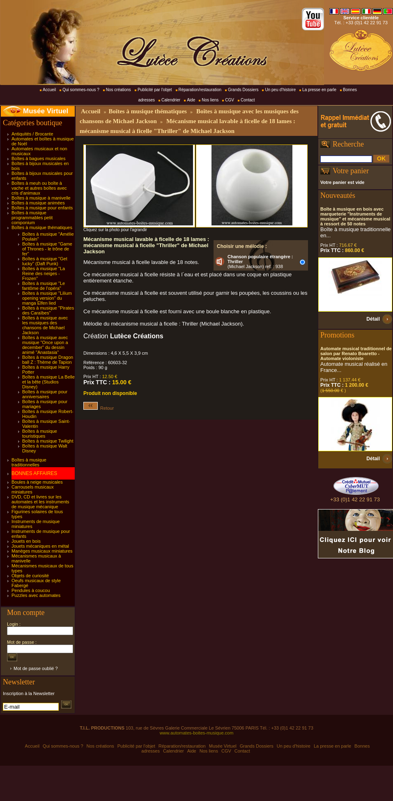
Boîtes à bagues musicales (38, 158)
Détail (373, 319)
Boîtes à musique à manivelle (41, 197)
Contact (248, 100)
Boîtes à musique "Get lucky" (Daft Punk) (44, 261)
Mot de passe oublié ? (36, 668)
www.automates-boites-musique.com (197, 732)
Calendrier (170, 100)
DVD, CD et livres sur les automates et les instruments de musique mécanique (40, 501)
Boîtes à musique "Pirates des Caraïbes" (48, 310)
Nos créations (118, 89)
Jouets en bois (26, 541)
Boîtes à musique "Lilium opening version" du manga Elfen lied (47, 298)
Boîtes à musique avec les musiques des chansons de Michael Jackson (45, 325)
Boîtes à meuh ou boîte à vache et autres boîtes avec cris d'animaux (39, 188)
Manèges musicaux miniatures (42, 551)
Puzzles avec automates (35, 595)
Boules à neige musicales (37, 482)
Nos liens (210, 100)
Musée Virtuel (45, 111)
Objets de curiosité (30, 575)
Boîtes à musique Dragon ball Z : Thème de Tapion (47, 360)
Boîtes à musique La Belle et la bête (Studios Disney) (48, 381)
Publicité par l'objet (155, 89)
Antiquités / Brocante (32, 133)
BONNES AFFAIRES (34, 473)
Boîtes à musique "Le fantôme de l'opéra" (43, 286)
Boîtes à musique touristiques (39, 433)
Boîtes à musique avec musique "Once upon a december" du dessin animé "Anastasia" (45, 345)
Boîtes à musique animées (38, 202)
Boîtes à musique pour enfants (42, 207)
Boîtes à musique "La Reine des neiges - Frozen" (43, 273)
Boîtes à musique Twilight (48, 440)
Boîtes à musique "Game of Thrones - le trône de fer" (47, 248)
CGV (229, 100)
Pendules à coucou (30, 590)
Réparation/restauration (200, 89)
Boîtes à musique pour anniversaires (44, 394)
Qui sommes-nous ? (80, 89)
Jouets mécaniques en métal (40, 546)
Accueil (49, 89)
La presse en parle (319, 89)
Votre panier (351, 171)
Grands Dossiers (243, 89)
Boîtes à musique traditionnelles (28, 462)
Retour (98, 408)
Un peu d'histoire (280, 89)
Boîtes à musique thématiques (41, 227)
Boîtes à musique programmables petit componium (32, 217)
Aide (191, 100)
